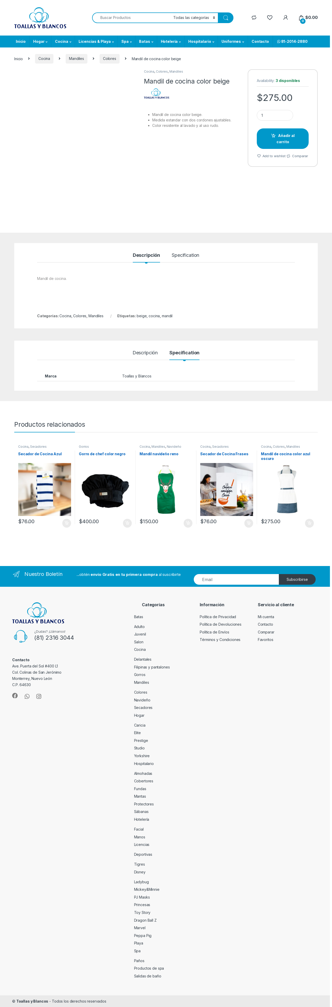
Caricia (140, 725)
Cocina (61, 41)
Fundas (140, 789)
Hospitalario (199, 41)
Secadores (38, 447)
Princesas (142, 904)
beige (142, 316)
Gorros (84, 447)
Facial (139, 829)
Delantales (143, 659)
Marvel (140, 928)
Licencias (142, 844)
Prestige (141, 740)
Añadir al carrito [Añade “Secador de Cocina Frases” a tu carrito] (248, 523)
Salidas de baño (147, 976)
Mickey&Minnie (147, 889)
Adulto (139, 626)
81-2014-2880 (292, 41)
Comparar (300, 156)
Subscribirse (297, 579)
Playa (138, 943)
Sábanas (141, 811)
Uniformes (231, 41)
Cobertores (144, 781)
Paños (139, 960)
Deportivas (143, 854)
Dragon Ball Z (145, 920)
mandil (167, 316)
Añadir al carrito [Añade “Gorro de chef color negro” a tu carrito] (127, 523)
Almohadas (143, 773)
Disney (140, 872)
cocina (154, 316)
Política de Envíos (214, 632)
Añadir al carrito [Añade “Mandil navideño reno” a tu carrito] (188, 523)
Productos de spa (149, 968)
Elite (137, 732)
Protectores (144, 804)
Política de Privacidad (218, 617)
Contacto (260, 41)
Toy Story (142, 912)
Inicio (21, 41)
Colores (109, 58)
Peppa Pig (143, 935)
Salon (138, 642)
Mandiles (76, 58)
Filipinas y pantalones (152, 667)
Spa (125, 41)
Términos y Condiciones (220, 639)
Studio (139, 748)
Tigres (139, 864)
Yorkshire (142, 756)
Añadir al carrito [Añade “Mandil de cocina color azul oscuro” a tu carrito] (309, 523)
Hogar (38, 41)
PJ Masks (142, 897)
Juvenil (140, 634)
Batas (144, 41)
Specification (185, 255)
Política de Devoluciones (220, 624)
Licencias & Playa (95, 41)
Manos (139, 837)
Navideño (174, 447)
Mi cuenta (266, 617)
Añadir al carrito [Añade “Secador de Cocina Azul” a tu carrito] (66, 523)
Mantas (140, 796)
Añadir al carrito (285, 138)
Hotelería (169, 41)
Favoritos (265, 639)
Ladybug (141, 882)
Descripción (146, 255)
